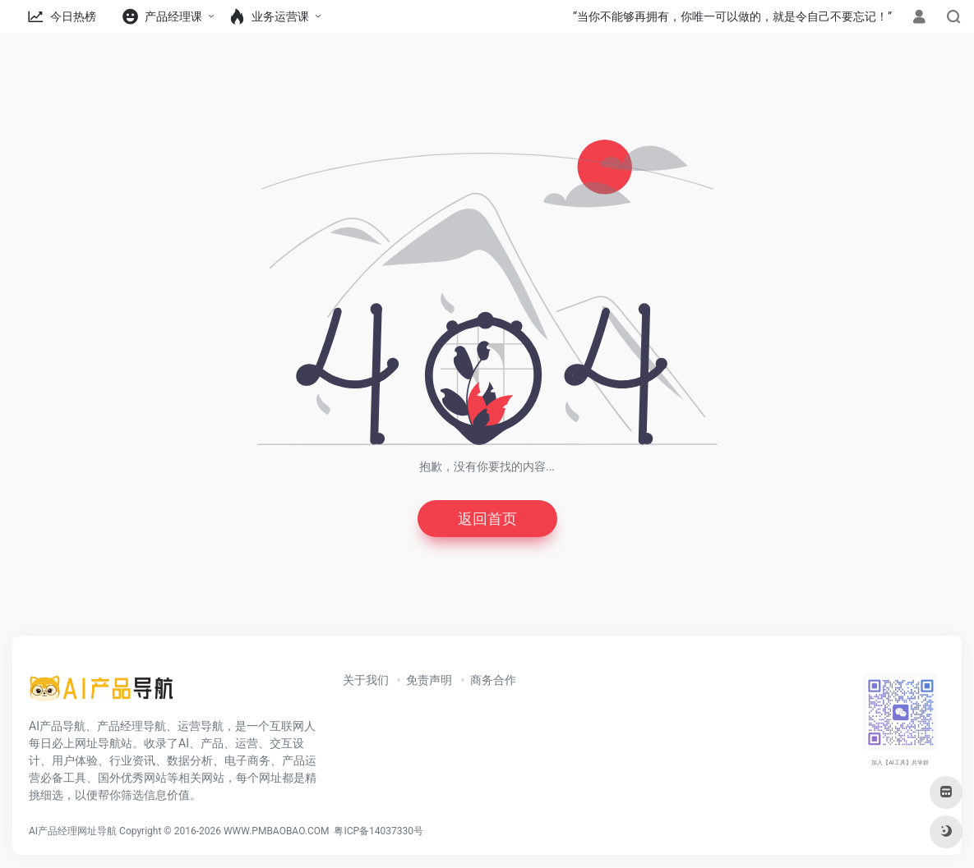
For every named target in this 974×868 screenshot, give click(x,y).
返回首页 (487, 518)
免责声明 (429, 680)
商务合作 (493, 680)
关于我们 (366, 680)
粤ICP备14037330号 (378, 831)
